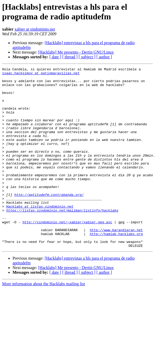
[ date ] (55, 57)
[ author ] (104, 57)
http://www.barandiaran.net (116, 262)
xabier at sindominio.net (35, 29)
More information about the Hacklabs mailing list (43, 320)
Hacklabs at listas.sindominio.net (39, 234)
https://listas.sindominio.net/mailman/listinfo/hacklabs (62, 239)
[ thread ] (70, 57)
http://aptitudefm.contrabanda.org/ (49, 220)
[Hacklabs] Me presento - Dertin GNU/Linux (76, 52)
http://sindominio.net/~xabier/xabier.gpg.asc (67, 253)
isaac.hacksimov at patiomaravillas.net (40, 74)
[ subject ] (87, 57)
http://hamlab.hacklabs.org (116, 267)
